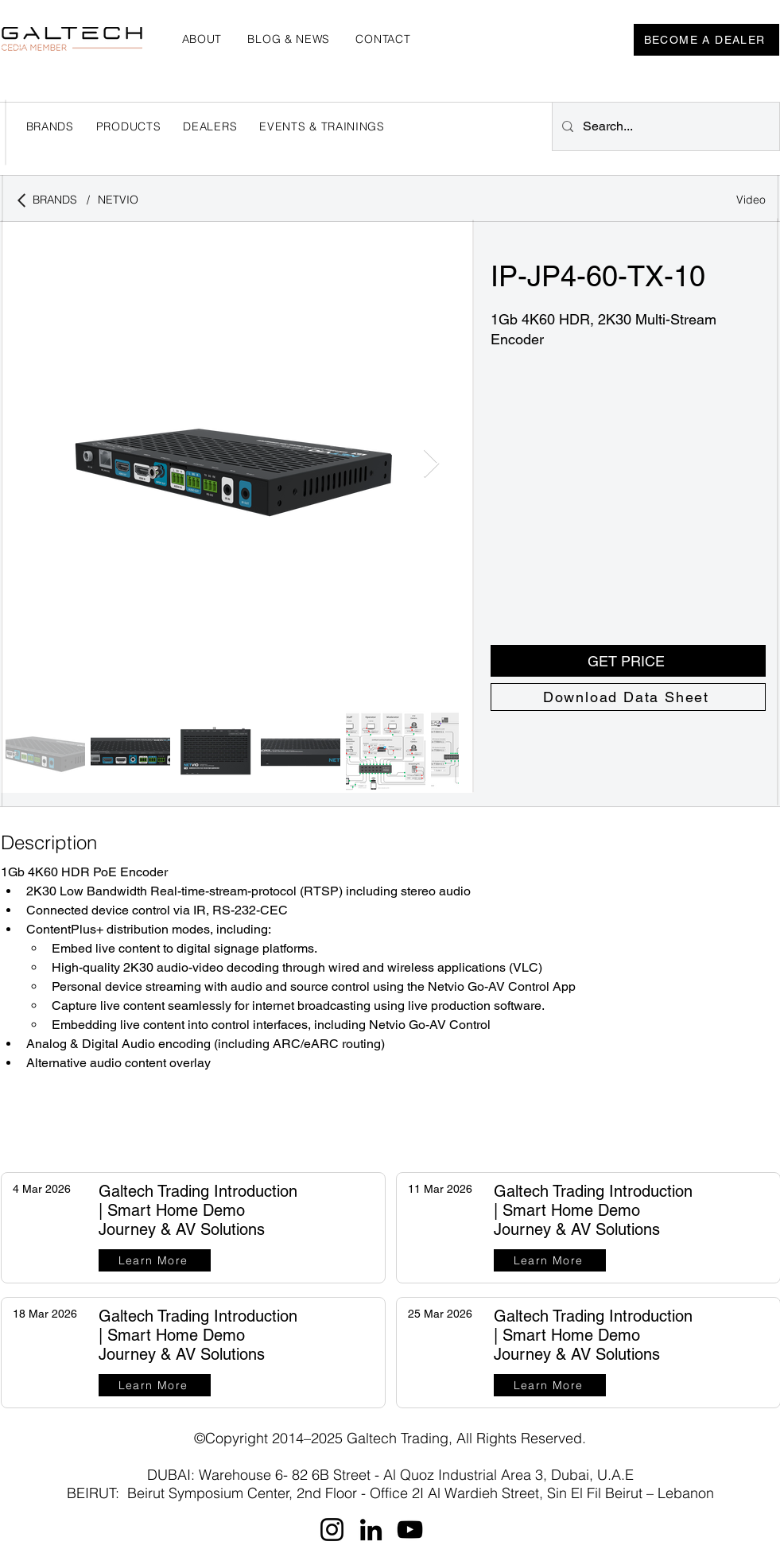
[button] (210, 126)
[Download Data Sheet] (628, 697)
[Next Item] (431, 463)
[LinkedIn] (370, 1529)
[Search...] (664, 126)
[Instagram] (331, 1529)
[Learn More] (155, 1260)
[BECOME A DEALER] (706, 40)
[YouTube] (409, 1529)
